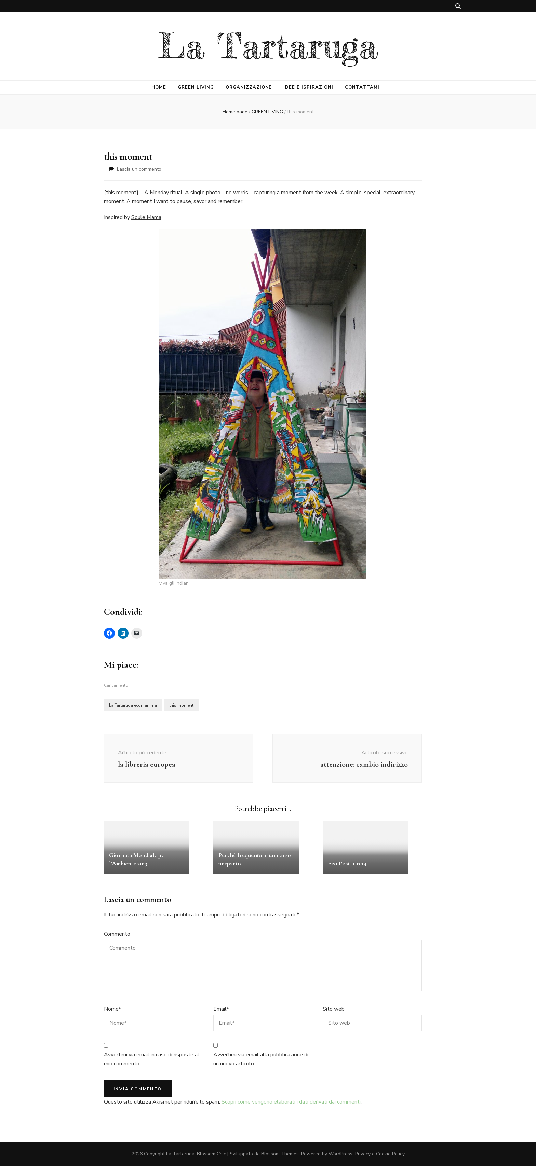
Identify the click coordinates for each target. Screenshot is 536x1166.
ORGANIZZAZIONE (249, 87)
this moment (181, 705)
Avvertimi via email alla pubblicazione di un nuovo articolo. (260, 1059)
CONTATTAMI (362, 87)
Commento (117, 934)
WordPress (340, 1154)
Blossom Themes (280, 1154)
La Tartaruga (268, 46)
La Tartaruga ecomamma (133, 705)
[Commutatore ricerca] (458, 6)
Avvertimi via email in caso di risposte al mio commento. (151, 1059)
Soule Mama (146, 217)
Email (221, 1009)
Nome (112, 1009)
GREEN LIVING (196, 87)
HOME (158, 87)
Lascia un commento (139, 169)
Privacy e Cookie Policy (380, 1154)
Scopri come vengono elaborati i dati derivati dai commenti (291, 1102)
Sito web (334, 1009)
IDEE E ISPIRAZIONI (308, 87)
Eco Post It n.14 (347, 863)
